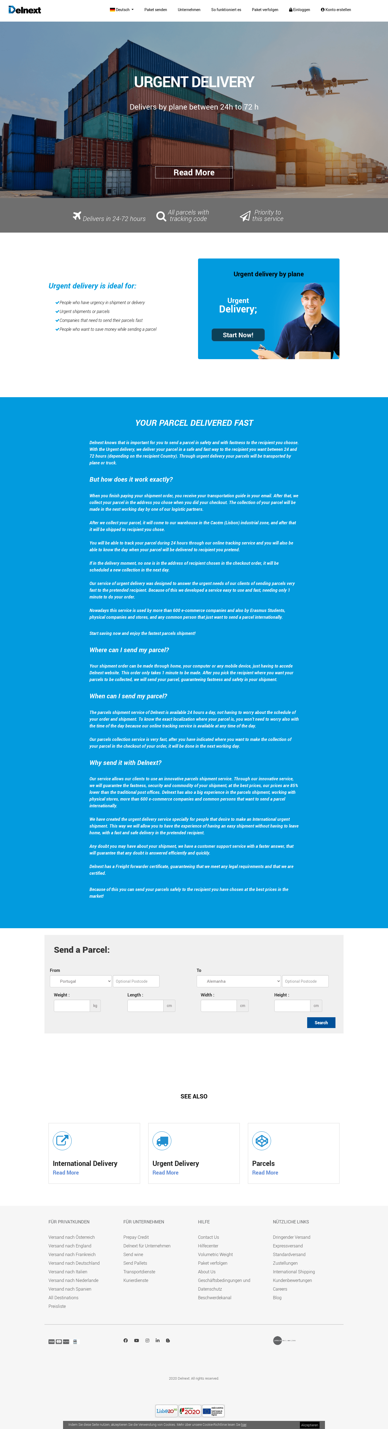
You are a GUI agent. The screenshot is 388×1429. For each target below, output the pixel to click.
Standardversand (289, 1254)
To (199, 970)
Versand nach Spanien (69, 1289)
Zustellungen (285, 1263)
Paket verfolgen (265, 9)
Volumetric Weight (215, 1254)
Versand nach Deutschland (74, 1263)
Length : (135, 995)
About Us (207, 1272)
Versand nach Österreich (71, 1237)
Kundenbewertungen (292, 1280)
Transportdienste (139, 1272)
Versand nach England (69, 1246)
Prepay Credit (136, 1237)
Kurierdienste (135, 1280)
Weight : (62, 995)
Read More (66, 1172)
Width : (207, 995)
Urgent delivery (256, 274)
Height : (281, 995)
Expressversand (288, 1246)
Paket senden (155, 9)
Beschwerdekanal (214, 1298)
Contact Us (208, 1237)
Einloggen (299, 9)
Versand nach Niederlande (73, 1280)
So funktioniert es (226, 9)
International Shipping (294, 1272)
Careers (280, 1289)
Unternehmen (189, 9)
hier (243, 1424)
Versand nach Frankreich (72, 1254)
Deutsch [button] (120, 9)
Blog (277, 1298)
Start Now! (238, 335)
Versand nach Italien (67, 1272)
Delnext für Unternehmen (147, 1246)
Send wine (133, 1254)
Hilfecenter (208, 1246)
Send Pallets (135, 1263)
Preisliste (57, 1306)
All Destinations (63, 1298)
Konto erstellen (336, 9)
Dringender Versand (291, 1237)
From (55, 970)
